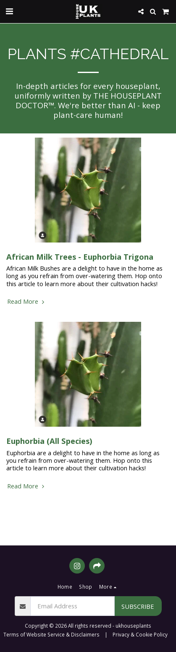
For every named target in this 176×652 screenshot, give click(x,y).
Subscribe (137, 606)
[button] (9, 11)
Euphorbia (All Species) (49, 441)
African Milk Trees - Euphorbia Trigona (79, 256)
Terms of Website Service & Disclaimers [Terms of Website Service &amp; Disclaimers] (51, 634)
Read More (26, 301)
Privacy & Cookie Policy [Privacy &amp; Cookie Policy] (140, 634)
